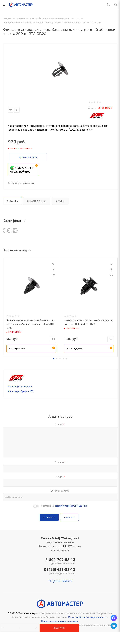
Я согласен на (64, 506)
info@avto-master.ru (60, 581)
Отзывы (60, 201)
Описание (12, 201)
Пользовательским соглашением (59, 621)
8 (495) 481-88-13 (59, 571)
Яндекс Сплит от (21, 169)
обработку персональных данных (71, 506)
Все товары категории (19, 386)
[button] (53, 359)
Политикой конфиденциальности (87, 617)
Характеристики (36, 201)
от (17, 348)
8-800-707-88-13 (59, 561)
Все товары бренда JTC (20, 391)
